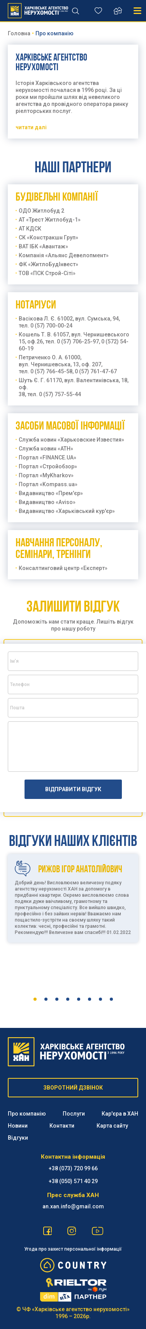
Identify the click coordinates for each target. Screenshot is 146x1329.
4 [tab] (67, 999)
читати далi (31, 127)
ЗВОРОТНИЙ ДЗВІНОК (73, 1088)
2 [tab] (45, 999)
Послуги (74, 1114)
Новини (18, 1126)
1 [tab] (35, 999)
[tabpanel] (73, 920)
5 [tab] (78, 999)
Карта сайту (112, 1126)
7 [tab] (100, 999)
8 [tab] (111, 999)
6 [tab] (89, 999)
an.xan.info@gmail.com (73, 1206)
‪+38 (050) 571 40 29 (73, 1181)
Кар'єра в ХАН (120, 1114)
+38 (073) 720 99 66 (73, 1168)
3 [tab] (56, 999)
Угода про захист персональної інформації (73, 1249)
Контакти (61, 1126)
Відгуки (18, 1138)
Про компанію (27, 1114)
